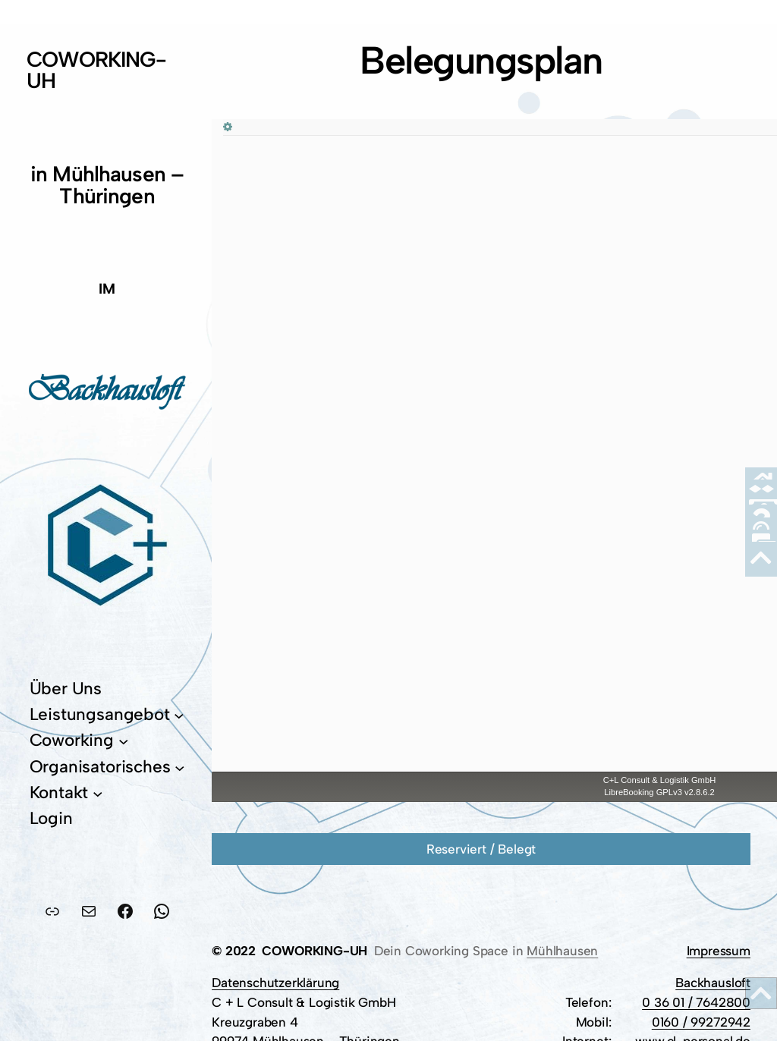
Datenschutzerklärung (275, 982)
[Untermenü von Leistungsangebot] (179, 714)
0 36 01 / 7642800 (696, 1002)
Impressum (718, 950)
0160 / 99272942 (701, 1022)
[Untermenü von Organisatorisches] (180, 767)
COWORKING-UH (97, 69)
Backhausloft (712, 982)
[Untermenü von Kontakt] (98, 793)
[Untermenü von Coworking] (123, 741)
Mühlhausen (562, 950)
